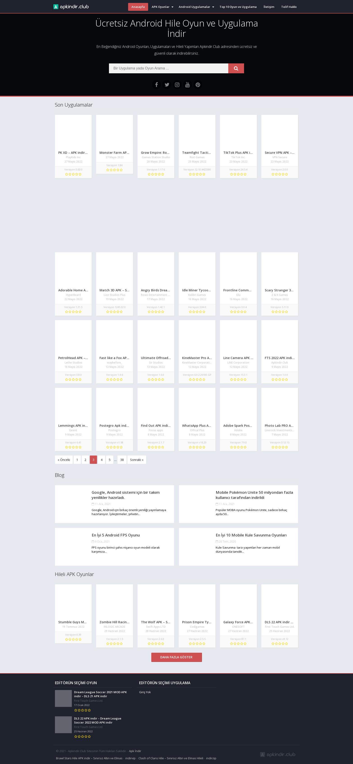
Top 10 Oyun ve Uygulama (238, 7)
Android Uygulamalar (194, 7)
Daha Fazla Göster (176, 657)
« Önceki (64, 460)
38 (122, 460)
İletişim (269, 7)
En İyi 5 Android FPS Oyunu (116, 535)
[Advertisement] (176, 216)
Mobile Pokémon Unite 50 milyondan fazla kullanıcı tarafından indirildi (254, 495)
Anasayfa (138, 7)
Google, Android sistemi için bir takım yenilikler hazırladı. (126, 495)
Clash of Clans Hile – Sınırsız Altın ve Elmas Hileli (170, 758)
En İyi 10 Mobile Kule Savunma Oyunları (251, 535)
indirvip (130, 758)
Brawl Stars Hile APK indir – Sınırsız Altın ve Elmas (89, 758)
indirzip (211, 758)
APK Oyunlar (161, 7)
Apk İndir (135, 751)
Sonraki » (136, 460)
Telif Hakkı (289, 7)
